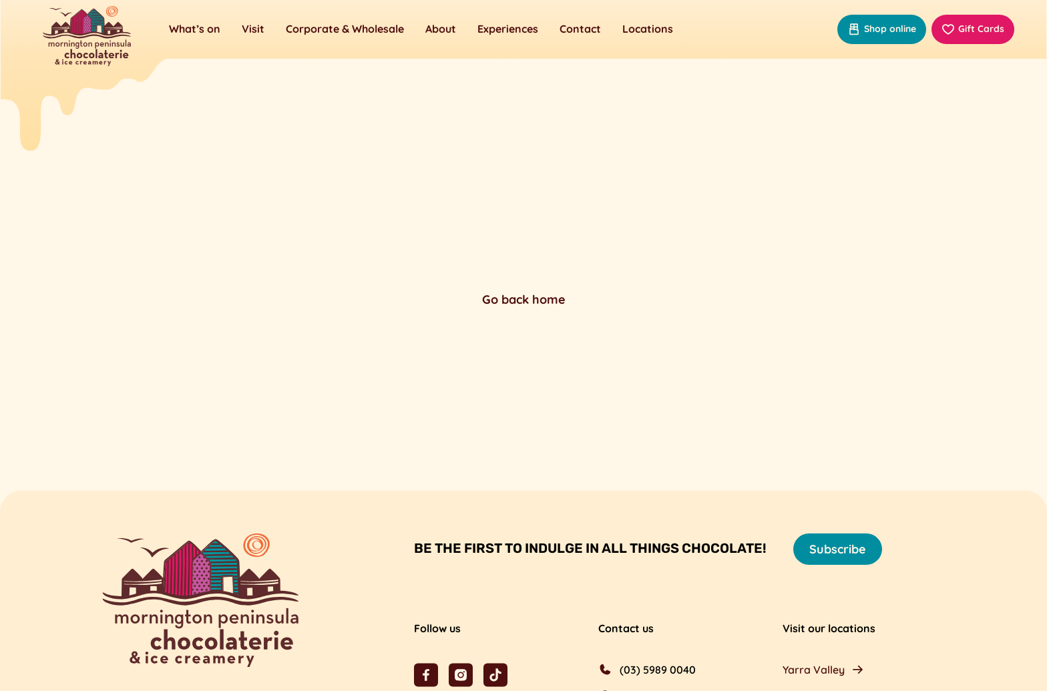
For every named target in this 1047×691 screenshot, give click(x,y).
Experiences (507, 28)
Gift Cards (972, 29)
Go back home (524, 299)
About (440, 28)
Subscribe (837, 549)
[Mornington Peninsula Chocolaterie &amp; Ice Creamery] (87, 37)
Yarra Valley (814, 669)
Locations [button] (647, 28)
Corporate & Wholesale (345, 28)
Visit (253, 28)
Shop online (881, 29)
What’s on (194, 28)
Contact (580, 28)
